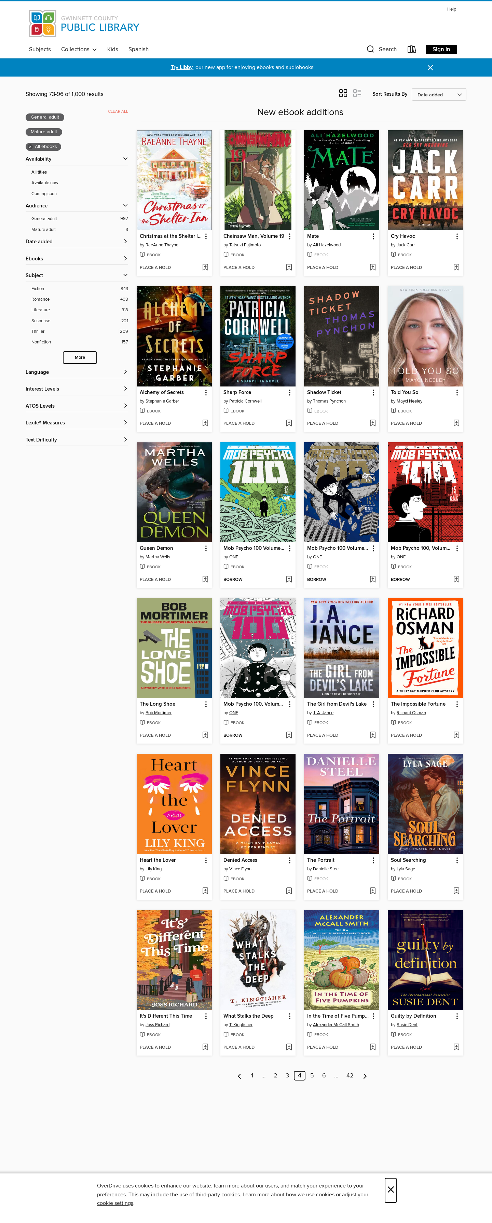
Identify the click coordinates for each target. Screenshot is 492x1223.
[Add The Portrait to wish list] (372, 891)
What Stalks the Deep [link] (248, 1016)
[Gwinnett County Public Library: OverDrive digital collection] (85, 23)
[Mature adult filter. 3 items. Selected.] (79, 229)
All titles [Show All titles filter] (39, 172)
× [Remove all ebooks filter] (30, 147)
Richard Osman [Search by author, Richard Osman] (411, 713)
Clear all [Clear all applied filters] (118, 111)
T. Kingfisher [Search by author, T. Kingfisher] (240, 1025)
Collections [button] (79, 49)
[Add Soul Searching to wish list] (456, 891)
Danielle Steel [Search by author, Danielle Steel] (326, 869)
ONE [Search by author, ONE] (233, 557)
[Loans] (412, 50)
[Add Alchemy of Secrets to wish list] (205, 423)
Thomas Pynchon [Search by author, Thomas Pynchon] (329, 401)
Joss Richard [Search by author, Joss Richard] (157, 1025)
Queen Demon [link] (156, 548)
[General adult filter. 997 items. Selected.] (79, 218)
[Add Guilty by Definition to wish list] (456, 1047)
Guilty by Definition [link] (413, 1016)
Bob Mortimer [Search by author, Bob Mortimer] (159, 713)
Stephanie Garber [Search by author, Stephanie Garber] (162, 401)
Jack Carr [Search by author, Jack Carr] (406, 245)
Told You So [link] (405, 393)
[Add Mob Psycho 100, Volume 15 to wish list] (456, 579)
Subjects (40, 49)
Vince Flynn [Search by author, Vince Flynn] (240, 869)
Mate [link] (313, 236)
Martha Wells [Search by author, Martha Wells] (158, 557)
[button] (381, 50)
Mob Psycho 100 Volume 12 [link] (338, 548)
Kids (112, 49)
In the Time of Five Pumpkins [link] (338, 1016)
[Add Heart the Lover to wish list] (205, 891)
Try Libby (182, 67)
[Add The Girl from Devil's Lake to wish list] (372, 735)
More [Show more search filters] (80, 358)
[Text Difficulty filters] (77, 440)
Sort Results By (390, 94)
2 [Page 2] (275, 1075)
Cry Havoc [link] (403, 236)
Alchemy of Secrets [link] (162, 393)
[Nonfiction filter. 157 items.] (79, 342)
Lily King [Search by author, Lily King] (154, 869)
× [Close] (390, 1190)
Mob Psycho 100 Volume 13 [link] (254, 548)
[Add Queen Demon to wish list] (205, 579)
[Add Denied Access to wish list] (289, 891)
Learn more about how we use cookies (288, 1194)
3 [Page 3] (287, 1075)
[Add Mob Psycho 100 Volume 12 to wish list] (372, 579)
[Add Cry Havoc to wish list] (456, 267)
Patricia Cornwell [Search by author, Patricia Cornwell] (245, 401)
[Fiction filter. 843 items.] (79, 289)
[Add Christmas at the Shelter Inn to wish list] (205, 267)
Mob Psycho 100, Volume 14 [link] (254, 704)
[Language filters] (77, 372)
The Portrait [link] (320, 860)
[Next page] (365, 1076)
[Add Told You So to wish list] (456, 423)
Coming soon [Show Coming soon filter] (44, 193)
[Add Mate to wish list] (372, 267)
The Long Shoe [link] (157, 704)
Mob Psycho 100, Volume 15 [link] (422, 548)
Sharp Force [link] (237, 393)
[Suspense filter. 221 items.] (79, 321)
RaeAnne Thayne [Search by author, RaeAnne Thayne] (162, 245)
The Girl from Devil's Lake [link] (337, 704)
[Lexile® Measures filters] (77, 423)
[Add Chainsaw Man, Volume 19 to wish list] (289, 267)
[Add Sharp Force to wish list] (289, 423)
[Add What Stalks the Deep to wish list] (289, 1047)
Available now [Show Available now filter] (44, 183)
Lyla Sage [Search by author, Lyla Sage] (406, 869)
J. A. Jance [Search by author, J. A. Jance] (323, 713)
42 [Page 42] (350, 1075)
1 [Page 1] (252, 1075)
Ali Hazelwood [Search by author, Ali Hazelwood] (327, 245)
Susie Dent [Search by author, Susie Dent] (407, 1025)
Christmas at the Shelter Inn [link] (171, 236)
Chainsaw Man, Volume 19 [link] (253, 236)
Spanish (138, 49)
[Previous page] (239, 1076)
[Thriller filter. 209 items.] (79, 331)
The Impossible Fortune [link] (418, 704)
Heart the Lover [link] (158, 860)
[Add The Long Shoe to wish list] (205, 735)
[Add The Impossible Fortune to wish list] (456, 735)
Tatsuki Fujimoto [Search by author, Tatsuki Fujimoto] (245, 245)
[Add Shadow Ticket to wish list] (372, 423)
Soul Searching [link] (408, 860)
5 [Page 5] (312, 1075)
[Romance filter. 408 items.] (79, 299)
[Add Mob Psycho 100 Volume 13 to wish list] (289, 579)
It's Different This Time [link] (166, 1016)
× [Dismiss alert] (430, 68)
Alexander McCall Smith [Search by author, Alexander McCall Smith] (336, 1025)
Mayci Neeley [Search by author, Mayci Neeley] (409, 401)
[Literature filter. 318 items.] (79, 310)
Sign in (441, 49)
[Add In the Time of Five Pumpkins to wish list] (372, 1047)
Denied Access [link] (240, 860)
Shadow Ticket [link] (324, 393)
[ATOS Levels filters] (77, 406)
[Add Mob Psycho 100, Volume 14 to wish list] (289, 735)
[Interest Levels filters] (77, 389)
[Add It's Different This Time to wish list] (205, 1047)
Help (451, 9)
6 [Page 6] (324, 1075)
